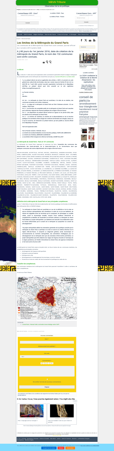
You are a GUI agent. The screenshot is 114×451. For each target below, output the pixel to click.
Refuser (61, 448)
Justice (54, 440)
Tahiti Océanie (28, 34)
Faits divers (49, 440)
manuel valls (89, 99)
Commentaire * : (47, 360)
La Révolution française (76, 440)
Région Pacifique (38, 34)
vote (95, 96)
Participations (85, 440)
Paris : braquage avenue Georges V (27, 421)
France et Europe (62, 34)
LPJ (79, 100)
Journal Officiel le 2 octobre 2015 (64, 76)
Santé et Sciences (60, 440)
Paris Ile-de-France (50, 34)
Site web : (47, 353)
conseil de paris (84, 95)
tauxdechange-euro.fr (87, 31)
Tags (60, 437)
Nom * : (47, 339)
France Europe (68, 426)
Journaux (93, 34)
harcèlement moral (83, 98)
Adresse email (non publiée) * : (47, 346)
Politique (23, 440)
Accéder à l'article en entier (84, 91)
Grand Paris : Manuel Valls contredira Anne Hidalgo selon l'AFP (40, 324)
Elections (67, 440)
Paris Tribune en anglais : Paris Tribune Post (87, 65)
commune (30, 331)
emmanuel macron (83, 99)
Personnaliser (70, 448)
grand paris (41, 331)
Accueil (20, 34)
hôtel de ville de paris (94, 99)
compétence (36, 331)
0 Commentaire (82, 67)
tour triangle (90, 96)
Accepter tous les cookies (49, 448)
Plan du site (55, 437)
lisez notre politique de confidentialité (90, 445)
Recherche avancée (84, 50)
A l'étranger (73, 34)
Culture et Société (41, 440)
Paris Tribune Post (83, 34)
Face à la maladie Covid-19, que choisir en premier (61, 421)
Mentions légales (93, 440)
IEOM (80, 31)
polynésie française (92, 98)
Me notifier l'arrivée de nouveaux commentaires (47, 382)
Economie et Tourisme (31, 440)
